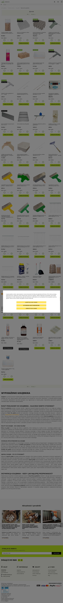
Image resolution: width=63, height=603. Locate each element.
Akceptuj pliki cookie (31, 302)
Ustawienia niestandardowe (31, 305)
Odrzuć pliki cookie (31, 308)
